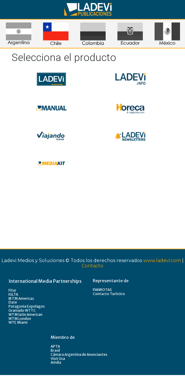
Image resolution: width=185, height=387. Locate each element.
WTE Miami (18, 322)
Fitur (12, 290)
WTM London (19, 318)
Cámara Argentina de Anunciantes (79, 354)
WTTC (30, 310)
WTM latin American (25, 314)
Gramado (16, 310)
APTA (55, 346)
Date (12, 302)
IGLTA (13, 294)
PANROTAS (102, 289)
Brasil (55, 350)
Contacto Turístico (109, 294)
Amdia (56, 362)
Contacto (92, 266)
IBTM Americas (21, 298)
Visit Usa (58, 358)
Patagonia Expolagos (26, 306)
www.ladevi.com (162, 260)
